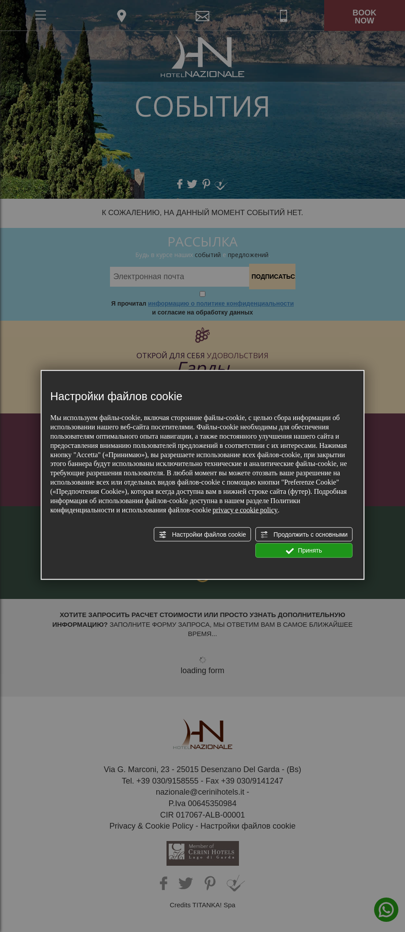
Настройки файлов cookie (202, 535)
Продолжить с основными (304, 535)
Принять (304, 551)
